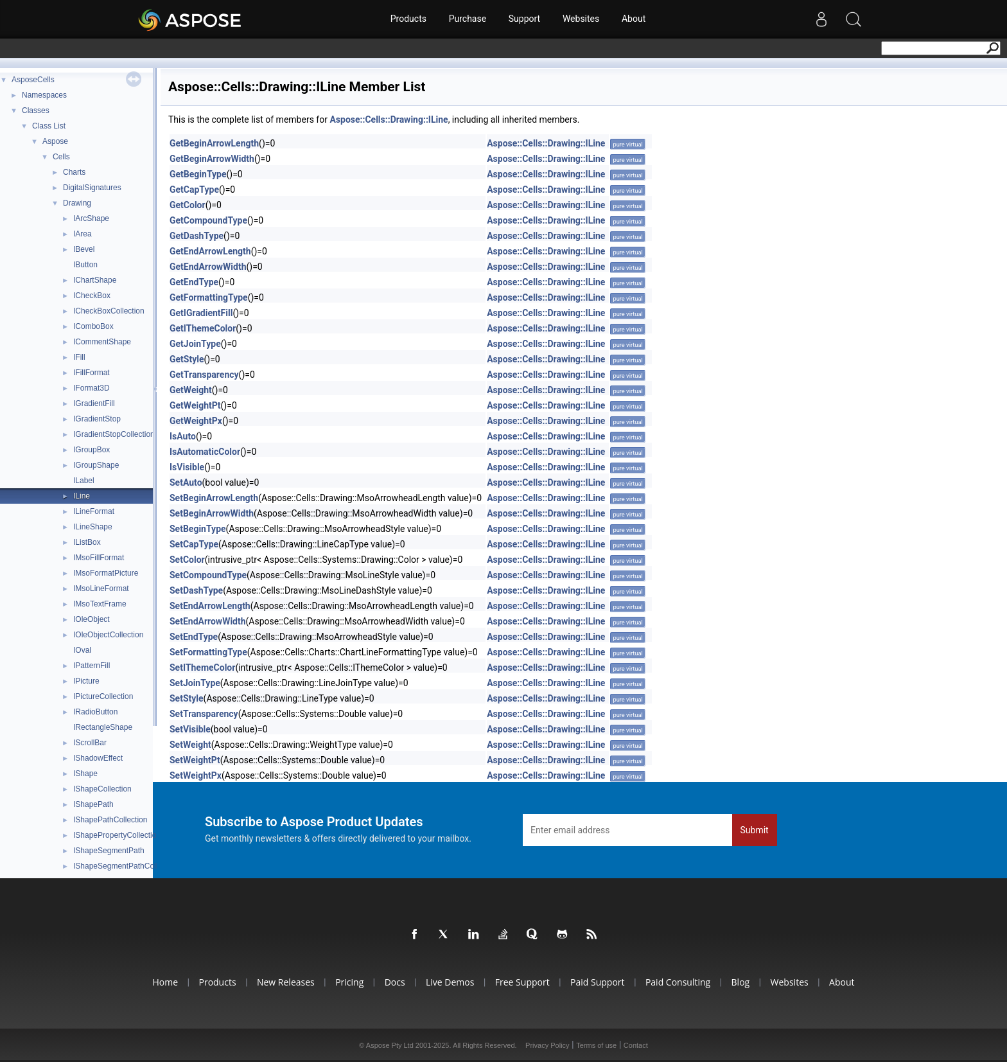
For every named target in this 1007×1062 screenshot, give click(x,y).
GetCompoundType (208, 220)
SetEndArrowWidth (208, 621)
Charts (74, 172)
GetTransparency (204, 374)
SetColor (187, 559)
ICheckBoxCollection (108, 310)
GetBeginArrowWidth (212, 159)
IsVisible (187, 467)
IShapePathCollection (110, 819)
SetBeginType (198, 529)
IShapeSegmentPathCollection (125, 866)
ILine (81, 495)
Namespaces (44, 95)
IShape (85, 773)
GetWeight (191, 390)
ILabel (83, 480)
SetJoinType (195, 683)
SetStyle (187, 698)
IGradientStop (97, 418)
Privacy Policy (547, 1045)
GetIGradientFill (201, 313)
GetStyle (187, 359)
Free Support (522, 982)
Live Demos (449, 982)
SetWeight (190, 744)
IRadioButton (95, 711)
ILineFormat (93, 511)
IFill (79, 357)
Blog (743, 982)
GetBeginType (198, 174)
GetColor (188, 205)
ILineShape (92, 526)
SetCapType (194, 544)
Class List (49, 125)
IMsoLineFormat (101, 588)
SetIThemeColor (202, 667)
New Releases (282, 982)
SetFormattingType (208, 652)
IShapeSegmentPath (108, 850)
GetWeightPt (195, 405)
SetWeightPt (195, 760)
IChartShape (94, 280)
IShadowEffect (98, 758)
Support (524, 19)
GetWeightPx (196, 421)
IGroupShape (96, 465)
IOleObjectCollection (108, 634)
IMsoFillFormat (98, 557)
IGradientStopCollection (114, 434)
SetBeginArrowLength (214, 498)
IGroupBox (91, 449)
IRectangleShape (102, 727)
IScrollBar (90, 742)
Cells (61, 156)
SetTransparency (204, 714)
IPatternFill (91, 665)
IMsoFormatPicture (105, 573)
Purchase (467, 19)
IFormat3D (91, 388)
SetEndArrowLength (210, 606)
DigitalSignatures (92, 187)
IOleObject (91, 619)
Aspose (55, 141)
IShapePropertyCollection (117, 835)
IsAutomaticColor (205, 452)
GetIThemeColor (203, 328)
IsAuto (183, 436)
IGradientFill (94, 403)
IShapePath (93, 804)
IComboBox (93, 326)
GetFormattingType (209, 297)
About (634, 19)
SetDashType (196, 590)
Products (408, 19)
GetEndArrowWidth (208, 266)
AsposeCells (33, 79)
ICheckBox (91, 295)
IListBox (87, 542)
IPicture (86, 681)
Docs (393, 982)
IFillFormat (91, 372)
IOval (82, 650)
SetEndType (194, 637)
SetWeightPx (196, 775)
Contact (636, 1045)
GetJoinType (195, 344)
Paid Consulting (679, 982)
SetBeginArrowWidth (212, 513)
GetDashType (196, 236)
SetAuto (186, 482)
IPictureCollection (103, 696)
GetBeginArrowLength (214, 143)
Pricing (347, 982)
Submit (754, 830)
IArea (82, 233)
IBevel (83, 249)
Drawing (77, 203)
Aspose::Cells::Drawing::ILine (388, 119)
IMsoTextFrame (100, 603)
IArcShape (91, 218)
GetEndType (194, 282)
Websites (581, 19)
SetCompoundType (208, 575)
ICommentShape (102, 341)
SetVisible (190, 729)
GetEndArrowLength (210, 251)
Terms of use (596, 1045)
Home (160, 982)
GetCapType (194, 189)
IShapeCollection (102, 788)
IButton (85, 264)
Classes (35, 110)
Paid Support (599, 982)
